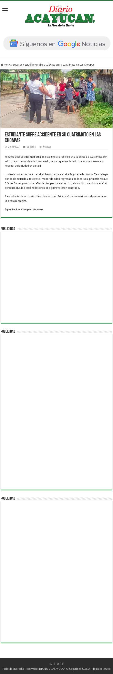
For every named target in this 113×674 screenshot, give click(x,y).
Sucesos (17, 64)
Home (6, 64)
